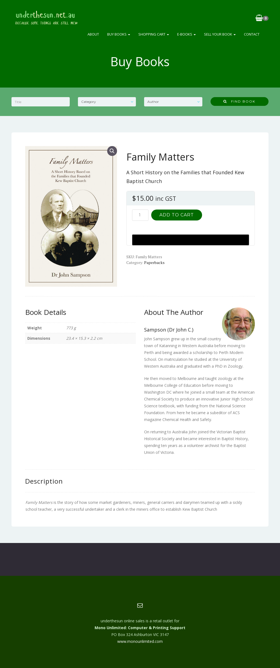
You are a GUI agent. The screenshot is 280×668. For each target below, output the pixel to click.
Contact (251, 34)
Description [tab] (44, 481)
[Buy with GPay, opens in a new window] (190, 239)
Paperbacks (154, 262)
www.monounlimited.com (140, 641)
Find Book (239, 101)
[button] (112, 151)
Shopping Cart (153, 34)
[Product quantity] (140, 215)
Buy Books (118, 34)
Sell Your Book (220, 34)
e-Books (186, 34)
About (93, 34)
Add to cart (176, 214)
